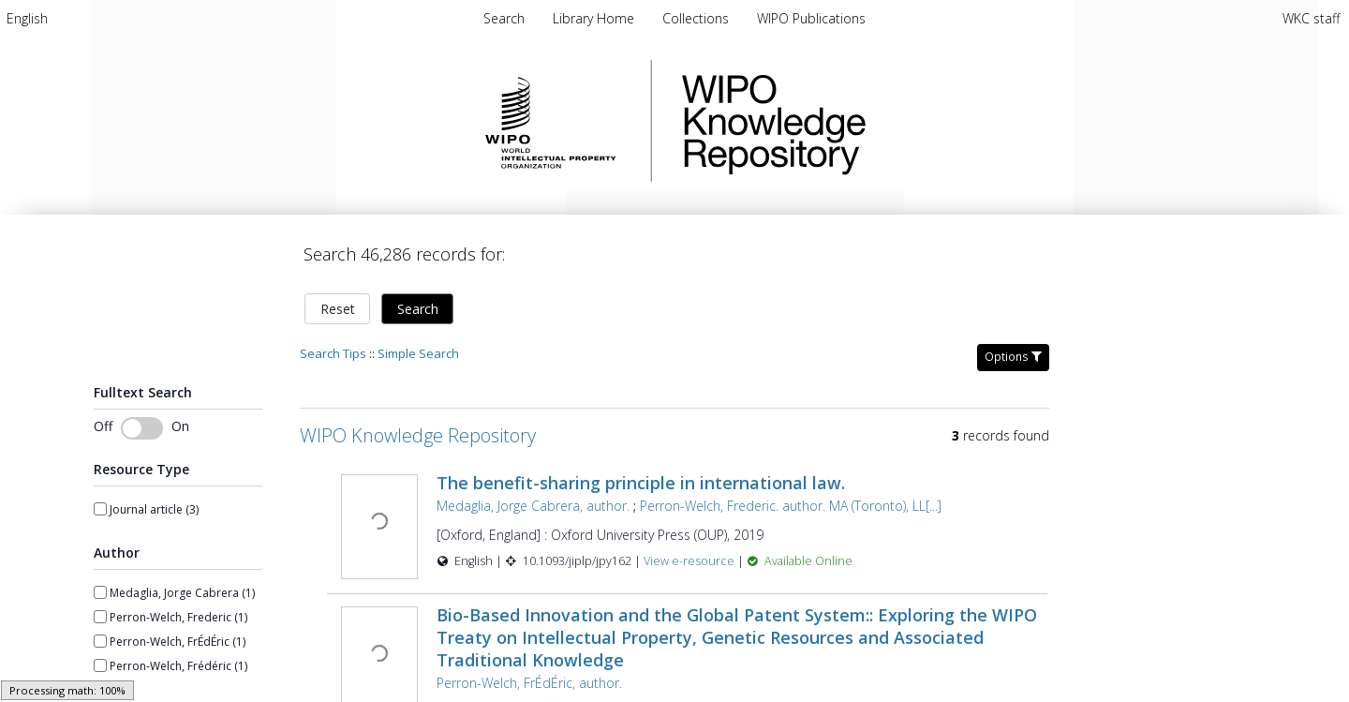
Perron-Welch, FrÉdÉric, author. (527, 670)
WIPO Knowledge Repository (850, 121)
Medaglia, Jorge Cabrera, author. (531, 494)
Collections (697, 18)
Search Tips (333, 342)
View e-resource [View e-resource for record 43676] (688, 550)
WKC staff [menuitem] (1311, 18)
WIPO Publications (811, 18)
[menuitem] (27, 18)
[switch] (142, 417)
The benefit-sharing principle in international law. (639, 471)
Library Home (595, 18)
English (27, 18)
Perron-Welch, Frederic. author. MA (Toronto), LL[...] (789, 494)
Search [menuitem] (504, 18)
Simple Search (418, 342)
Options (1013, 345)
